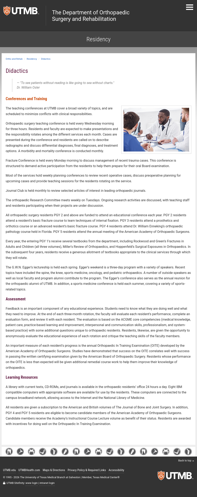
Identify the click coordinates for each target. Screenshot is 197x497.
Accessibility (116, 470)
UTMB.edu (9, 470)
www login (32, 482)
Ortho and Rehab (14, 59)
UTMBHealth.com (29, 470)
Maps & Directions (54, 470)
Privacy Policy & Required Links (87, 470)
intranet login (46, 482)
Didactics (45, 59)
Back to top (186, 460)
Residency (32, 59)
